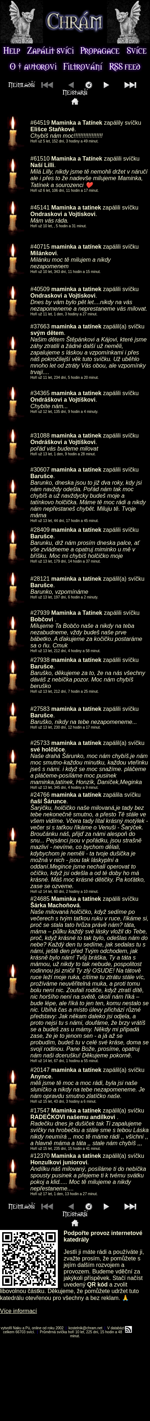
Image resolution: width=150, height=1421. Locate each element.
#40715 (40, 247)
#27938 (40, 660)
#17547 (40, 1110)
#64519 (40, 123)
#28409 (40, 530)
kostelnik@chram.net (86, 1328)
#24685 (40, 899)
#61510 (40, 159)
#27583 (40, 709)
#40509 (40, 289)
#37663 (40, 326)
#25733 (40, 743)
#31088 (40, 435)
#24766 (40, 795)
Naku (17, 1328)
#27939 (40, 613)
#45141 (40, 207)
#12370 (40, 1156)
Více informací (18, 1311)
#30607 (40, 470)
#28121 (40, 579)
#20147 (40, 1070)
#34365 (40, 393)
